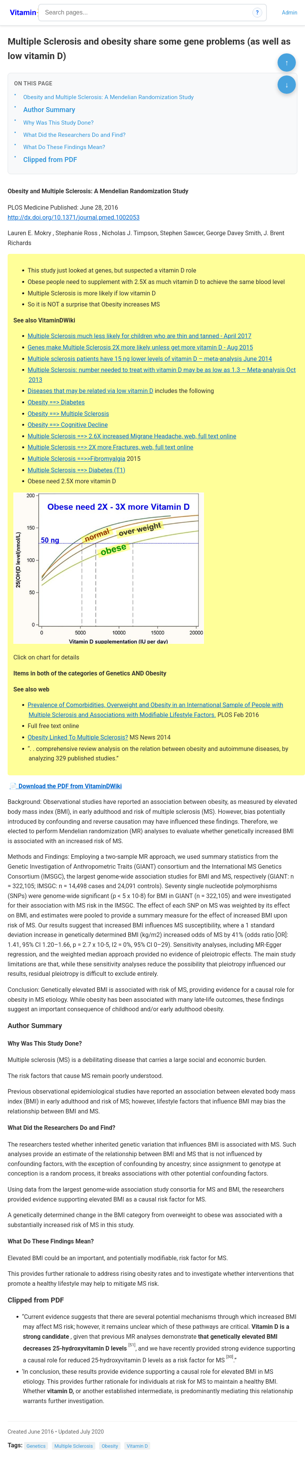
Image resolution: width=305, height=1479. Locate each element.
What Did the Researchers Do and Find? (74, 135)
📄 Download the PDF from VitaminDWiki (66, 786)
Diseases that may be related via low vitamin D (90, 391)
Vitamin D (137, 1446)
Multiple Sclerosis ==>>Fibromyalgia (76, 458)
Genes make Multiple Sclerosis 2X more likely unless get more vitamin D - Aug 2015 (140, 347)
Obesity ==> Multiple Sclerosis (68, 413)
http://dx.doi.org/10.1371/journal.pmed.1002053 (74, 217)
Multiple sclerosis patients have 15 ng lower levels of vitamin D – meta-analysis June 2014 (149, 359)
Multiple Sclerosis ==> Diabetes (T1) (76, 470)
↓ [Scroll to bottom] (287, 84)
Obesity (110, 1446)
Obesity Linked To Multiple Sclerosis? (77, 737)
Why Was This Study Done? (58, 122)
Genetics (36, 1446)
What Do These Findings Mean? (64, 147)
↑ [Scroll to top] (287, 62)
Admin (289, 13)
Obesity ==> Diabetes (56, 402)
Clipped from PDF (50, 160)
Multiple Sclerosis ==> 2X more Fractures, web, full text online (110, 447)
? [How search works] (257, 13)
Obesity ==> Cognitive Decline (67, 424)
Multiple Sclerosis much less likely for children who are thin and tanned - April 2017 (139, 336)
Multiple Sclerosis (74, 1446)
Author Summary (49, 110)
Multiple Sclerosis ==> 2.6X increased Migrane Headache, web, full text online (131, 436)
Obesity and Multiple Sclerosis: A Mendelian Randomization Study (108, 97)
